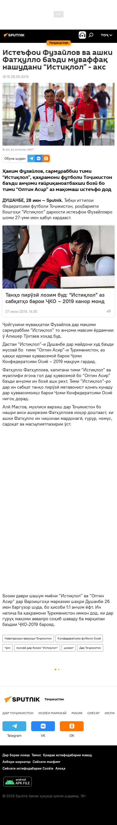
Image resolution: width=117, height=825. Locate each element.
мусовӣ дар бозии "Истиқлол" (37, 648)
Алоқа (60, 768)
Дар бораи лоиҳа (16, 755)
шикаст (68, 648)
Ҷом (7, 648)
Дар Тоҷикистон (90, 648)
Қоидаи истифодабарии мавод (67, 755)
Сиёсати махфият (46, 761)
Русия (76, 713)
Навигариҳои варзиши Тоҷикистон (28, 638)
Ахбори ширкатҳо (16, 761)
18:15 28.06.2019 (15, 76)
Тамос (36, 755)
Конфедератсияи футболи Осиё (79, 638)
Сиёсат (93, 713)
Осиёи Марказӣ (52, 713)
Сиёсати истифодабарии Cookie (27, 768)
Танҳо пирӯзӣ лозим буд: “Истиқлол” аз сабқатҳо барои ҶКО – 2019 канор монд (55, 298)
